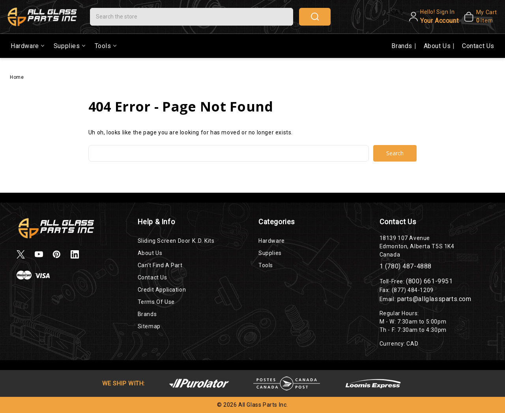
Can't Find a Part (160, 265)
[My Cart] (479, 16)
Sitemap (149, 326)
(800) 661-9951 (429, 281)
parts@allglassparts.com (434, 299)
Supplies (69, 46)
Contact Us (478, 46)
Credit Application (162, 289)
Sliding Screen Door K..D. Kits (176, 241)
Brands (402, 46)
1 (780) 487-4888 (406, 266)
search (315, 16)
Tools (105, 46)
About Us (438, 46)
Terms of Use (156, 302)
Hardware (27, 46)
